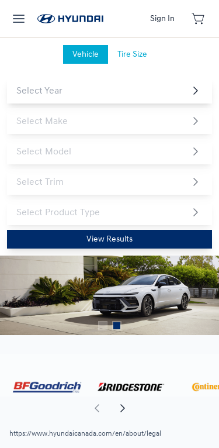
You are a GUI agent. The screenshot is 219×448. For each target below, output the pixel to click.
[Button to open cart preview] (199, 18)
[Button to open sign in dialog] (162, 18)
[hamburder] (18, 18)
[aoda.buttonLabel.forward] (164, 408)
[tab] (85, 54)
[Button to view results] (109, 239)
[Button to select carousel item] (102, 325)
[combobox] (100, 91)
